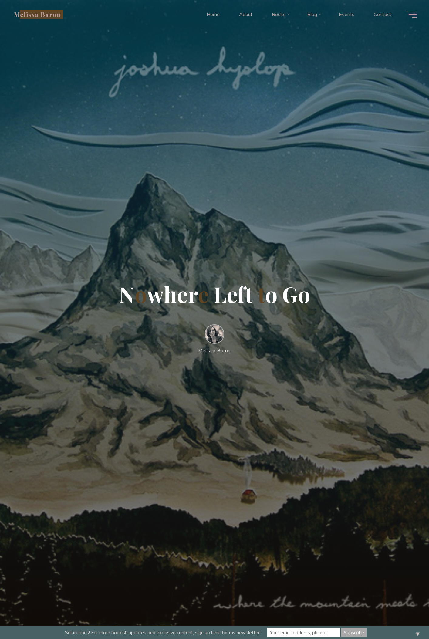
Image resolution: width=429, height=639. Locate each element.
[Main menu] (411, 15)
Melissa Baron (37, 14)
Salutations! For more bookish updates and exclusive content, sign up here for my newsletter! (163, 632)
